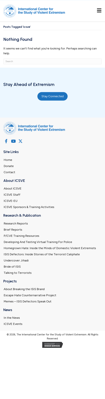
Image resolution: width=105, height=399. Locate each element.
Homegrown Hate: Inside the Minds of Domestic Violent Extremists (50, 248)
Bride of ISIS (12, 266)
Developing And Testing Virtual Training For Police (38, 242)
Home (8, 160)
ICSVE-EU (11, 201)
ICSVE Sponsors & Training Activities (29, 207)
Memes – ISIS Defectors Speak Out (27, 301)
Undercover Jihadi (16, 260)
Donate (9, 166)
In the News (12, 318)
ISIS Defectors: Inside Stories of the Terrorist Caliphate (42, 254)
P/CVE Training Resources (21, 236)
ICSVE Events (13, 324)
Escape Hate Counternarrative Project (30, 295)
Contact (9, 172)
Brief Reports (13, 229)
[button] (6, 141)
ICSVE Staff (12, 195)
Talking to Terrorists (18, 273)
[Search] (52, 61)
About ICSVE (13, 188)
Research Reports (16, 223)
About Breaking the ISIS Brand (24, 289)
